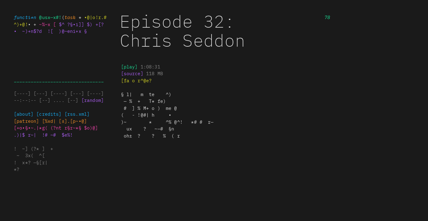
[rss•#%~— (77, 113)
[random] (92, 100)
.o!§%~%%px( (31, 127)
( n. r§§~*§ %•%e (74, 127)
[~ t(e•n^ (26, 121)
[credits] (48, 113)
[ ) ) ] (132, 73)
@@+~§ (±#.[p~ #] (64, 121)
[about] (23, 113)
